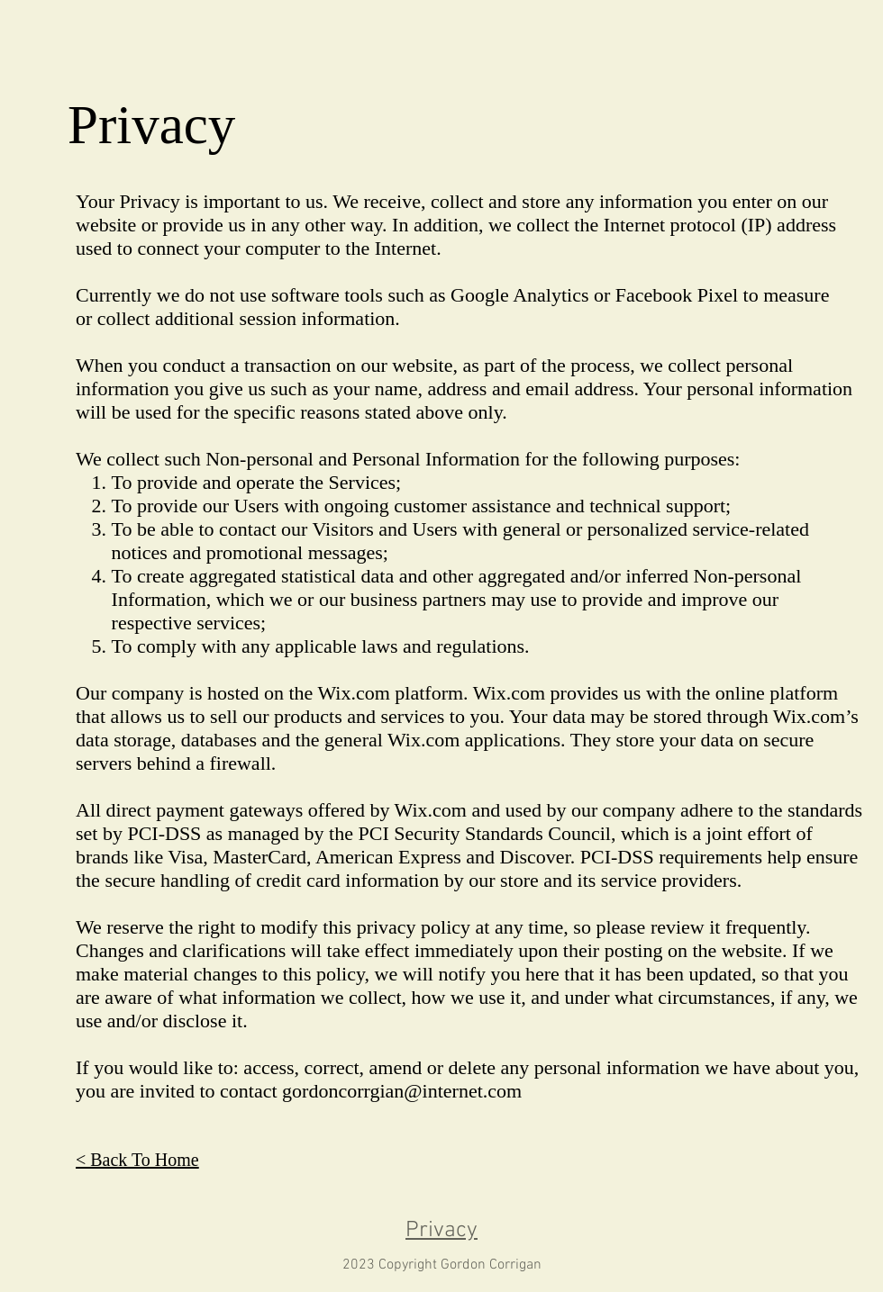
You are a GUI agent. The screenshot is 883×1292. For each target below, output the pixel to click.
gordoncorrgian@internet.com (402, 1091)
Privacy (441, 1230)
